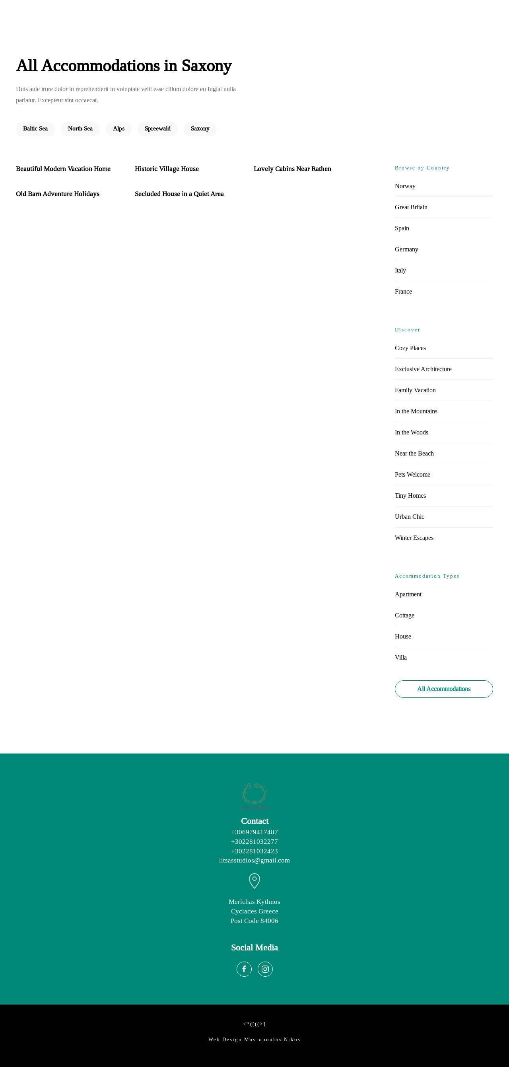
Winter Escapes (414, 537)
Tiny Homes (410, 495)
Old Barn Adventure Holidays (57, 194)
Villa (401, 657)
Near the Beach (414, 453)
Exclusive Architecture (423, 369)
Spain (402, 228)
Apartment (408, 594)
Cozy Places (410, 348)
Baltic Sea (35, 128)
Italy (400, 270)
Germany (406, 249)
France (403, 291)
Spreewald (158, 128)
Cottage (404, 615)
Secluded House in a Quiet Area (179, 194)
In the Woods (411, 432)
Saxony (200, 128)
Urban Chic (409, 516)
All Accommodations (443, 689)
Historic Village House (167, 169)
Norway (405, 186)
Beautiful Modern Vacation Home (63, 169)
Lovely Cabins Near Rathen (292, 169)
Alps (118, 128)
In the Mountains (416, 411)
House (403, 636)
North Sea (80, 128)
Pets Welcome (412, 474)
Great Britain (411, 207)
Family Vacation (415, 390)
